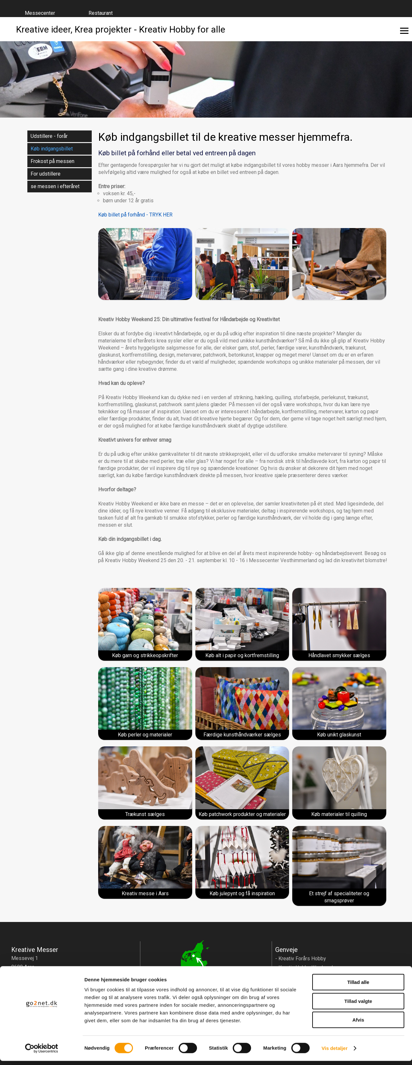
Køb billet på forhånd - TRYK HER (135, 215)
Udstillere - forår (49, 136)
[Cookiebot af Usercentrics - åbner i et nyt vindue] (42, 1052)
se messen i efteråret (55, 186)
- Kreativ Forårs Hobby (300, 958)
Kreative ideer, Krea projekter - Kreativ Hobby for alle (120, 29)
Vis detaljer (335, 1052)
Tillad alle (358, 986)
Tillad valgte (358, 1005)
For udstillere (46, 174)
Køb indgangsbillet (52, 149)
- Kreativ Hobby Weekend (304, 967)
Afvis (358, 1024)
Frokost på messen (52, 161)
